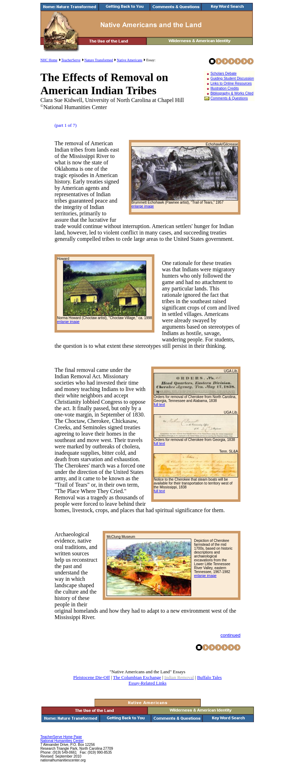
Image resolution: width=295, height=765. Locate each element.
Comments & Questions (229, 98)
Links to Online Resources (231, 83)
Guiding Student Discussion (232, 78)
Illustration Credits (224, 88)
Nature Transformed (98, 60)
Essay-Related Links (147, 683)
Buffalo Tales (209, 677)
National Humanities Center (62, 741)
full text (159, 405)
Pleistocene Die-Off (91, 677)
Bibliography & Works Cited (232, 93)
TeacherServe (70, 60)
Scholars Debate (223, 73)
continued (230, 635)
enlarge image (142, 206)
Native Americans (129, 60)
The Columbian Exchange (137, 677)
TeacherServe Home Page (61, 737)
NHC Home (48, 60)
